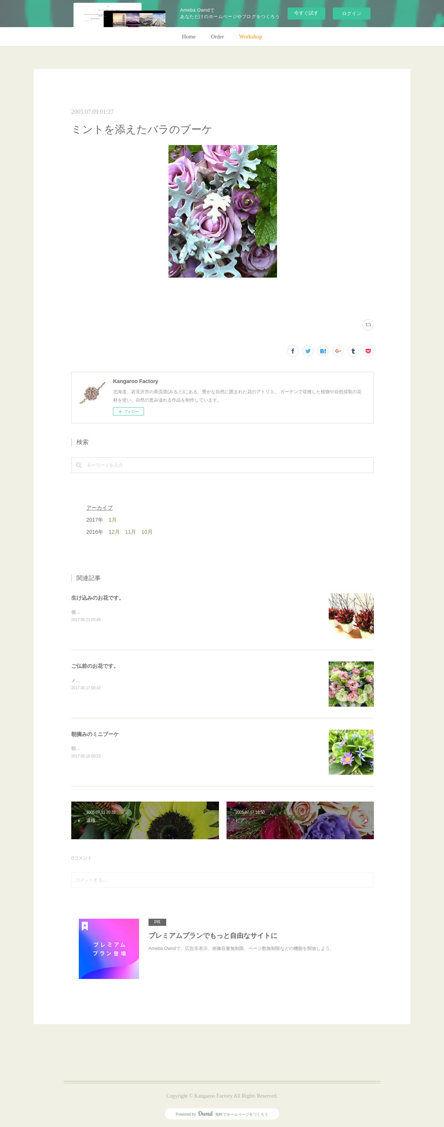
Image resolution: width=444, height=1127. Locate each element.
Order (217, 37)
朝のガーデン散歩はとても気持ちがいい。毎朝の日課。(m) (131, 748)
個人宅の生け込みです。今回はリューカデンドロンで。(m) (131, 612)
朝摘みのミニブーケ (95, 734)
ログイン (351, 13)
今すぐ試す (306, 13)
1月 (113, 520)
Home (189, 37)
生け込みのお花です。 (97, 598)
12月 (114, 532)
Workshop (250, 37)
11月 (130, 532)
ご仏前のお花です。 (95, 666)
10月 (147, 532)
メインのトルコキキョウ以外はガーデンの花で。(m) (124, 680)
